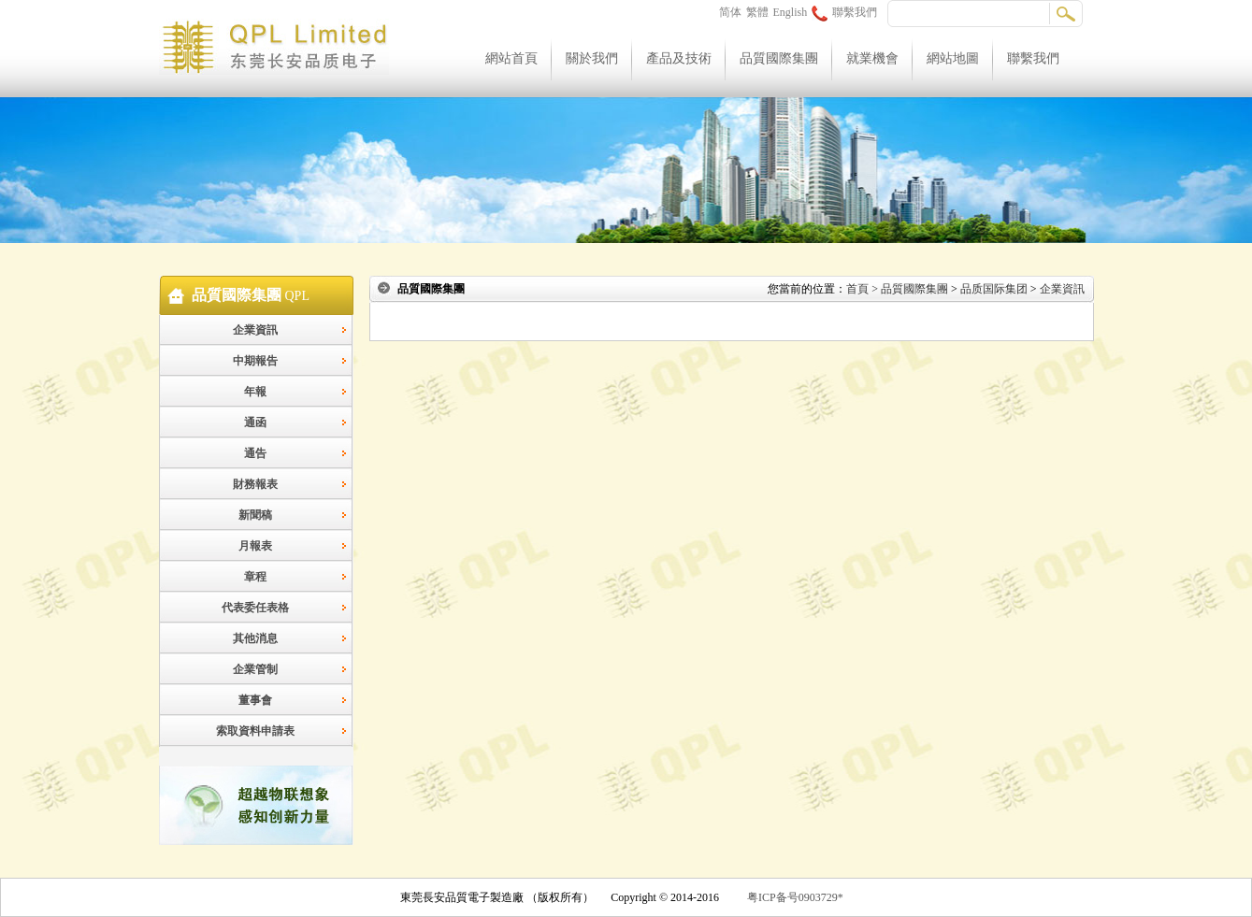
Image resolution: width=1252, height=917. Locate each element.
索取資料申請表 (255, 731)
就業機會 (872, 58)
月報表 (255, 545)
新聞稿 (255, 515)
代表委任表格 (255, 607)
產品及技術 (679, 58)
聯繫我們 (844, 12)
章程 (255, 576)
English (790, 12)
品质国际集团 (994, 288)
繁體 (757, 12)
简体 (730, 12)
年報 (255, 391)
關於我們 (592, 58)
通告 (255, 453)
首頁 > (863, 288)
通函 (255, 422)
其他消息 (255, 638)
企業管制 (255, 669)
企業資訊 (255, 330)
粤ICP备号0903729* (795, 897)
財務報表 (255, 484)
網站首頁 (511, 58)
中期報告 (255, 360)
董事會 (255, 700)
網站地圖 (953, 58)
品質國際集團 (779, 58)
